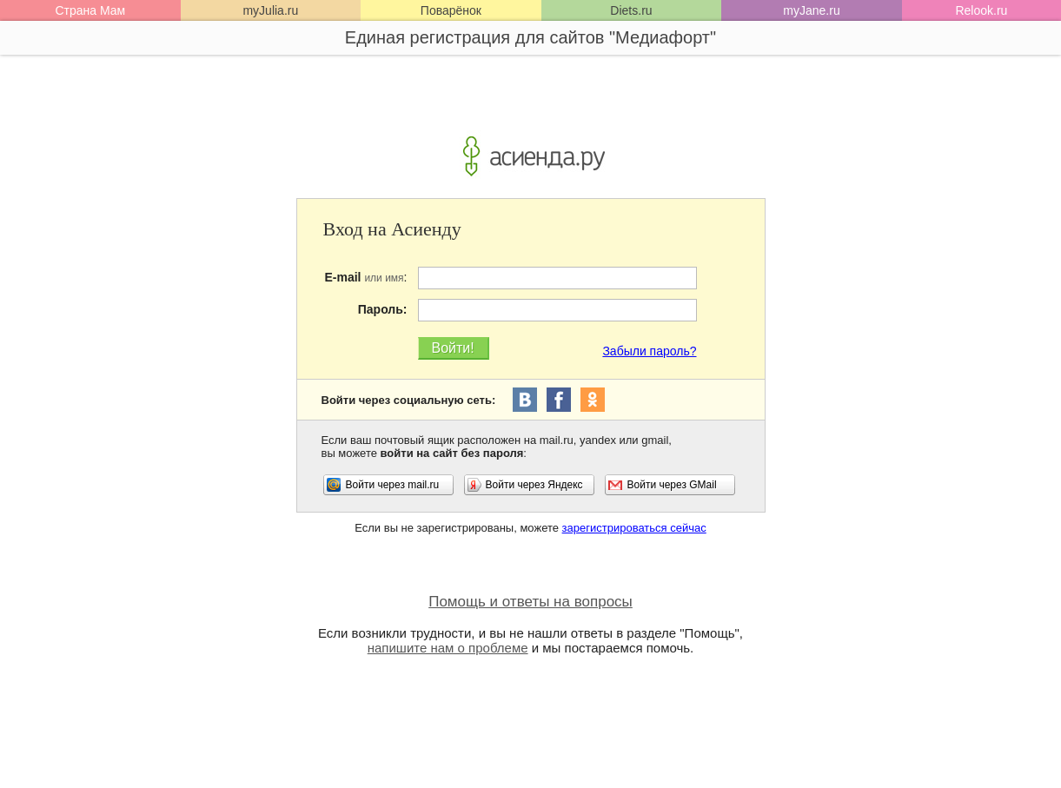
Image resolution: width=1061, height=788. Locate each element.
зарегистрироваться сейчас (634, 527)
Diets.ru (631, 10)
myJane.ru (811, 10)
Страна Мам (90, 10)
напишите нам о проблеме (448, 647)
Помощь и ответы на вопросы (530, 601)
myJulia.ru (270, 10)
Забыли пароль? (649, 351)
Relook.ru (981, 10)
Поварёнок (451, 10)
